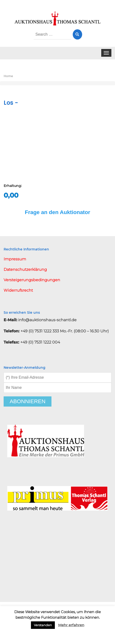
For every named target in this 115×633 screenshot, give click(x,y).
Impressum (15, 259)
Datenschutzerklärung (25, 269)
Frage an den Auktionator (57, 212)
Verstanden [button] (43, 625)
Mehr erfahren (71, 625)
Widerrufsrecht (18, 290)
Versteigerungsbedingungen (32, 280)
